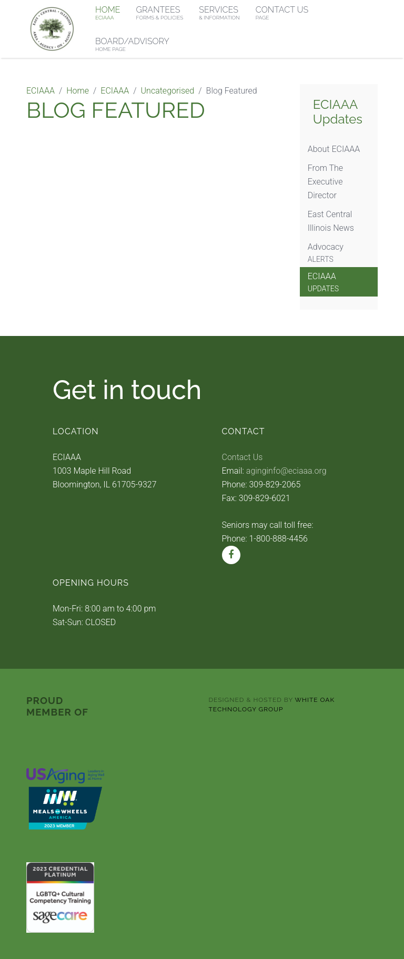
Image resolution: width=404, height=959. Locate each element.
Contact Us (242, 457)
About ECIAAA (334, 149)
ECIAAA (40, 91)
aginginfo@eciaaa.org (286, 471)
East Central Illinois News (331, 221)
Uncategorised (168, 91)
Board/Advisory (132, 44)
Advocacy (339, 253)
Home (77, 91)
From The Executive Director (325, 181)
